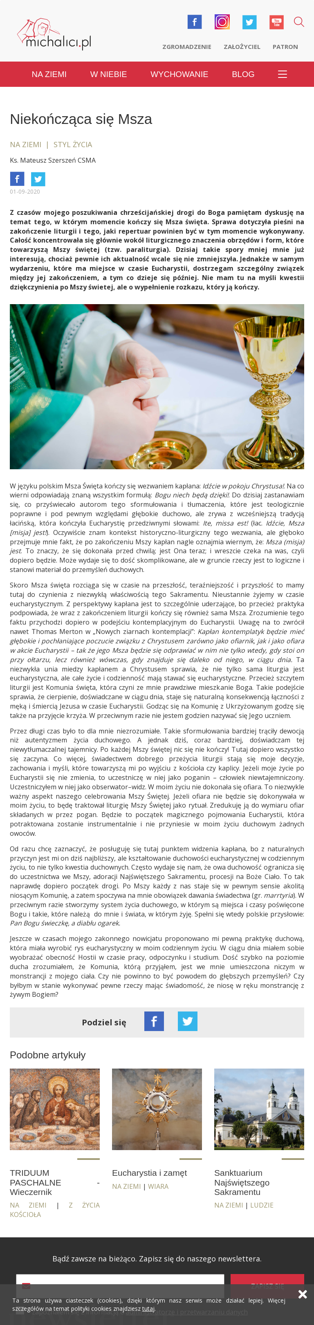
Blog (243, 74)
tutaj (148, 1308)
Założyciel (242, 46)
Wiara (158, 1186)
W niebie (108, 74)
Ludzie (262, 1205)
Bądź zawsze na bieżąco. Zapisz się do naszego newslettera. (157, 1258)
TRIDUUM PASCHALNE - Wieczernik (55, 1182)
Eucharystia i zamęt (149, 1172)
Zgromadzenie (186, 46)
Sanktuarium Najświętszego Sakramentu (241, 1182)
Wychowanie (179, 74)
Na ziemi (49, 74)
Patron (285, 46)
